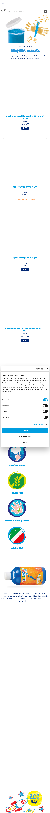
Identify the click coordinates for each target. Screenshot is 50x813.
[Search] (27, 11)
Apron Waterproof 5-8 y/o (25, 258)
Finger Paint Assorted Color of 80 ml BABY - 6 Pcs (25, 117)
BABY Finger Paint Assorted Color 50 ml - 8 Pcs (25, 330)
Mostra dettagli (39, 424)
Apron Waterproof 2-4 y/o (25, 187)
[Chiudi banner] (47, 369)
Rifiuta (25, 442)
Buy (25, 128)
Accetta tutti (25, 430)
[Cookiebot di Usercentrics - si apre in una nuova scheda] (35, 369)
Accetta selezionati (25, 436)
